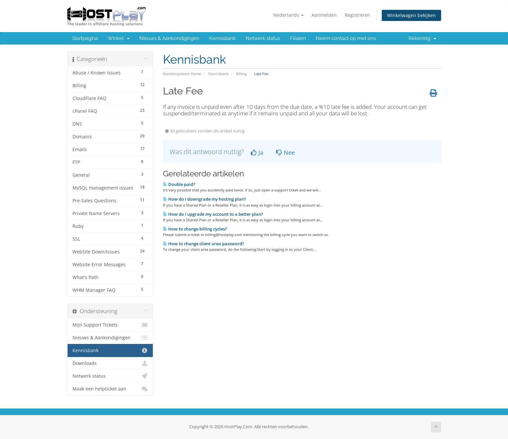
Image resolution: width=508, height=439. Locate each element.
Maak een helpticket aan (110, 389)
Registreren (357, 15)
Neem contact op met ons (346, 38)
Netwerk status (263, 38)
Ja (257, 152)
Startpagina (85, 38)
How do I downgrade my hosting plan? (204, 199)
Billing (241, 73)
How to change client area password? (203, 244)
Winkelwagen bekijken (411, 15)
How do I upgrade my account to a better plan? (213, 214)
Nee (285, 152)
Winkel (119, 38)
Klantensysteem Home (182, 73)
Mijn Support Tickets (110, 325)
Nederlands (288, 15)
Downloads (110, 363)
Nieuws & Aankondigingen (169, 38)
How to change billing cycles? (195, 229)
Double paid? (179, 184)
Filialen (298, 38)
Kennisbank (222, 38)
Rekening (422, 38)
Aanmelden (324, 15)
